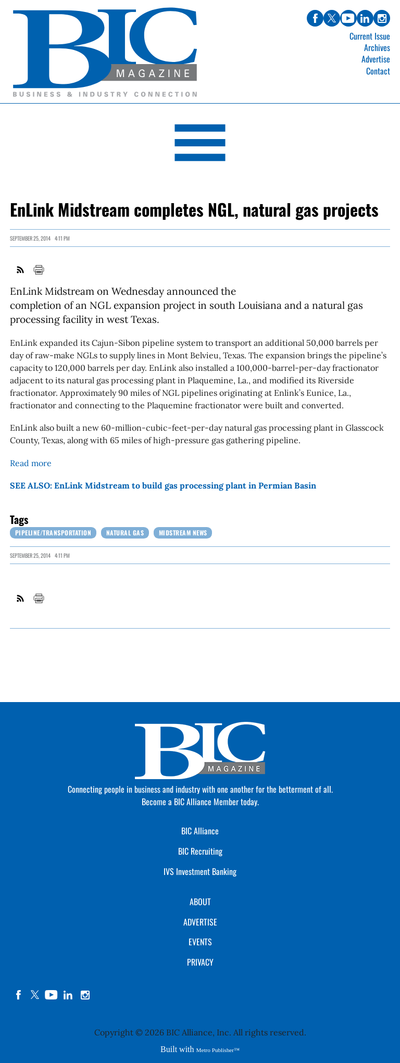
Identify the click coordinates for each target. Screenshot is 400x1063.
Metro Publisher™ (218, 1050)
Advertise (375, 59)
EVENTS (200, 941)
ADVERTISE (200, 922)
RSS (21, 270)
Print (38, 270)
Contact (378, 71)
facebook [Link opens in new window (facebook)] (315, 18)
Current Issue (369, 36)
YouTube (51, 994)
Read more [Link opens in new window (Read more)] (31, 463)
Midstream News (183, 532)
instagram (85, 994)
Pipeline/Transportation (53, 532)
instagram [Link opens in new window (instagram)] (381, 18)
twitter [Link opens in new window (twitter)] (331, 18)
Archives (377, 47)
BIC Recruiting (200, 851)
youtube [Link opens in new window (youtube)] (348, 18)
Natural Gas (125, 532)
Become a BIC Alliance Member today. (200, 801)
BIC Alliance (200, 830)
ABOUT (200, 901)
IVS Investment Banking (200, 871)
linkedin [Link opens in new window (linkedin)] (365, 18)
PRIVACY (200, 962)
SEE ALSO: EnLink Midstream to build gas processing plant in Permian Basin (163, 485)
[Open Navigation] (200, 144)
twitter (35, 994)
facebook (18, 994)
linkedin (68, 994)
